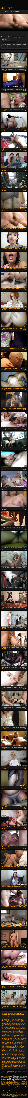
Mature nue (20, 1091)
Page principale (3, 8)
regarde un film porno (10, 1039)
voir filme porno (9, 1068)
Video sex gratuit (10, 1086)
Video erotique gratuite (5, 1085)
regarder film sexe (17, 1043)
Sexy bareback (6, 39)
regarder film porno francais (12, 1042)
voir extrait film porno (15, 1058)
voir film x (19, 1065)
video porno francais (10, 1095)
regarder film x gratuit (19, 1045)
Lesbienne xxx (4, 1088)
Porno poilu (16, 1086)
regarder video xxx (13, 1051)
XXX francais (23, 1095)
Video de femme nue (13, 1082)
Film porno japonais (9, 1091)
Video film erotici (4, 1074)
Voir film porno (14, 2)
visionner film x (5, 1054)
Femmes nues (9, 1093)
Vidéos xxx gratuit (4, 1081)
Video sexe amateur (20, 1088)
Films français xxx (17, 1081)
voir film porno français (12, 1062)
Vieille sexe (11, 1081)
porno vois (17, 1038)
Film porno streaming (19, 1094)
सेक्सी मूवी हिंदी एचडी (10, 1071)
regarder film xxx (6, 1046)
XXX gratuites (24, 1084)
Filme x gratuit (3, 1086)
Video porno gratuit (21, 1093)
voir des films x (14, 1055)
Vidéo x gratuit (3, 1093)
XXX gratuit (9, 1090)
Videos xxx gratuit (12, 1083)
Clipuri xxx (10, 1074)
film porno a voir (5, 1017)
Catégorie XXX (10, 8)
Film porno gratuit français (17, 1090)
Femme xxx (23, 1087)
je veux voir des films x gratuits (10, 1023)
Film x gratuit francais (22, 1082)
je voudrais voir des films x (18, 1031)
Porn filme (15, 1091)
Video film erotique (14, 1085)
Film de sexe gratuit (10, 1094)
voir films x (15, 1068)
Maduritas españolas (18, 1071)
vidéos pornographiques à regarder (11, 42)
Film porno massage (23, 1085)
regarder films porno (15, 1046)
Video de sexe (17, 1095)
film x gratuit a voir (19, 1019)
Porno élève (6, 1082)
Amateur (15, 37)
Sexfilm (16, 1072)
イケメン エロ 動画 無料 (17, 1074)
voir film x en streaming (12, 1066)
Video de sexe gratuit (11, 1088)
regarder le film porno (18, 1047)
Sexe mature (17, 1087)
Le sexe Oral (22, 37)
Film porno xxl (22, 1086)
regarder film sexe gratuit (8, 1045)
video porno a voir (9, 1053)
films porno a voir (6, 1020)
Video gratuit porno (23, 1092)
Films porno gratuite (5, 1083)
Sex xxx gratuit (7, 1084)
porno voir (12, 1038)
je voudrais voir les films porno (12, 1034)
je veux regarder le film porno (17, 1020)
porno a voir (20, 1036)
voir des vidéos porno (11, 1057)
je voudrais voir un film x (11, 1036)
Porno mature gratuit (15, 1092)
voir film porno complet (11, 1061)
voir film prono (13, 1065)
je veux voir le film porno (11, 1024)
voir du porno (20, 1057)
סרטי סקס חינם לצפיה (22, 1072)
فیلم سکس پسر (3, 1071)
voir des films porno (14, 1054)
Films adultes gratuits (21, 1083)
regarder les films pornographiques (10, 1049)
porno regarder (5, 1038)
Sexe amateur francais (10, 1087)
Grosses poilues (7, 1092)
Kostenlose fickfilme (5, 1072)
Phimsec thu (25, 1071)
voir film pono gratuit (10, 1059)
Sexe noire (15, 1093)
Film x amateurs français (16, 1084)
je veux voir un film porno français (16, 1027)
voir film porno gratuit (9, 1064)
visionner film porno (18, 1053)
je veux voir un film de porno (12, 1026)
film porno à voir (13, 1017)
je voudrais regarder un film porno (11, 1030)
